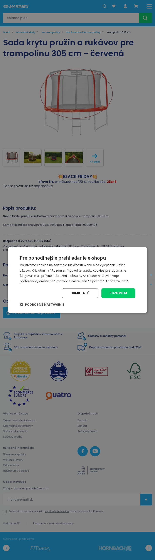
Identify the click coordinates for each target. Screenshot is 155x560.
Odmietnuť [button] (80, 293)
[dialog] (77, 280)
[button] (42, 304)
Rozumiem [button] (118, 293)
